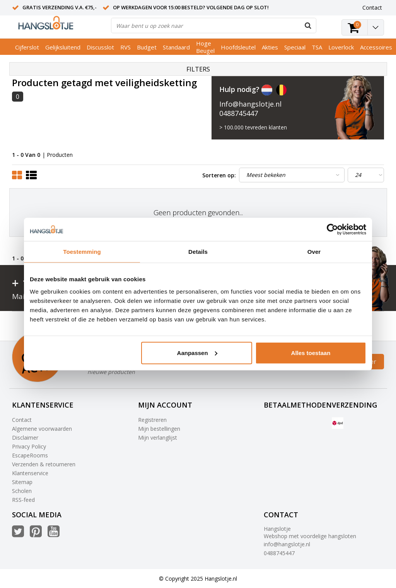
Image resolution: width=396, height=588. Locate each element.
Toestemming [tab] (82, 251)
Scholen (22, 491)
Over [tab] (314, 251)
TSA (317, 47)
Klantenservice (30, 473)
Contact (22, 419)
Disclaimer (25, 437)
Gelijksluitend (62, 47)
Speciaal (295, 47)
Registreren (152, 419)
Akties (270, 47)
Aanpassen (197, 352)
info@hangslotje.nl (287, 544)
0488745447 (238, 113)
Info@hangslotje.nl (250, 104)
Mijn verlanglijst (157, 437)
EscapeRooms (30, 455)
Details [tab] (198, 251)
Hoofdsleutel (238, 47)
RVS (125, 47)
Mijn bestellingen (159, 428)
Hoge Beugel (205, 46)
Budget (147, 47)
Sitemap (22, 482)
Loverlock (341, 47)
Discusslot (100, 47)
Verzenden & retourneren (43, 464)
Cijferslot (27, 47)
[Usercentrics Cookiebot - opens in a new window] (332, 229)
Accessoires (376, 47)
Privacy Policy (29, 446)
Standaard (176, 47)
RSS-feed (23, 499)
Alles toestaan (311, 352)
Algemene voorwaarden (42, 428)
